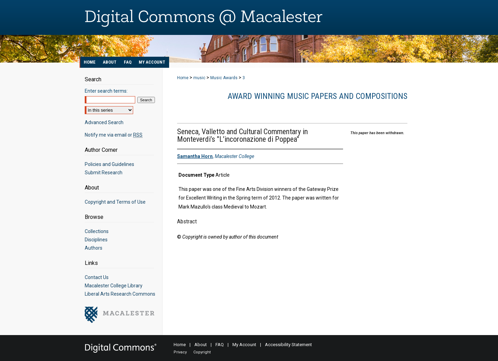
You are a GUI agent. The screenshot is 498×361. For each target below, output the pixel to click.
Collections (97, 231)
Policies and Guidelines (109, 164)
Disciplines (96, 239)
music (199, 77)
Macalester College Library (113, 285)
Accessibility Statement (288, 344)
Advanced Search (104, 122)
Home (182, 77)
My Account (244, 344)
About (200, 344)
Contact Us (97, 277)
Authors (93, 248)
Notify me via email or (113, 135)
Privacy (180, 352)
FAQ (219, 344)
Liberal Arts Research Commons (120, 294)
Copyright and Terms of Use (115, 202)
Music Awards (224, 77)
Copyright (202, 352)
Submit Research (103, 172)
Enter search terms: (106, 91)
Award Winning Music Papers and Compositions (317, 96)
